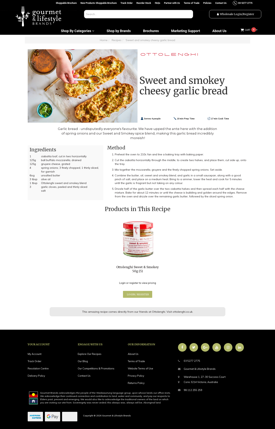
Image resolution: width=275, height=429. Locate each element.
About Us (219, 31)
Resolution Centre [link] (38, 368)
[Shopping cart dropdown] (249, 30)
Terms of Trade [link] (136, 361)
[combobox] (138, 14)
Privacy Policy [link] (136, 375)
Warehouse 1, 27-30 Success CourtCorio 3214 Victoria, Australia (202, 379)
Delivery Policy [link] (36, 375)
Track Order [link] (34, 361)
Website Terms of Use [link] (140, 368)
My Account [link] (34, 353)
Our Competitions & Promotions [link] (96, 368)
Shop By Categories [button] (77, 31)
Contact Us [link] (84, 375)
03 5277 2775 (189, 360)
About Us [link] (133, 353)
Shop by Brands (119, 31)
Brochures (151, 31)
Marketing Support (185, 31)
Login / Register (138, 294)
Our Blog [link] (83, 361)
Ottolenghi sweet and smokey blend (64, 184)
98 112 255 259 (190, 390)
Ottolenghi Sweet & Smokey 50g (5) (137, 269)
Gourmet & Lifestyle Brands (197, 369)
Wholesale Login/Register (237, 14)
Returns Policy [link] (136, 382)
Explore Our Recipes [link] (89, 353)
